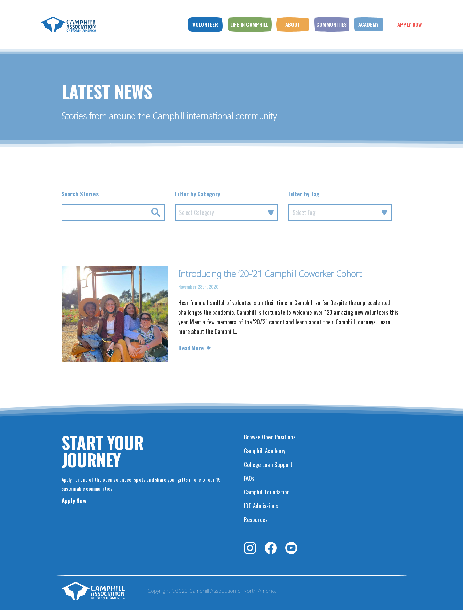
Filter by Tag (304, 193)
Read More (191, 348)
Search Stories (80, 193)
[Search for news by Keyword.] (113, 212)
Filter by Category (197, 193)
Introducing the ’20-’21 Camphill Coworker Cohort (270, 274)
